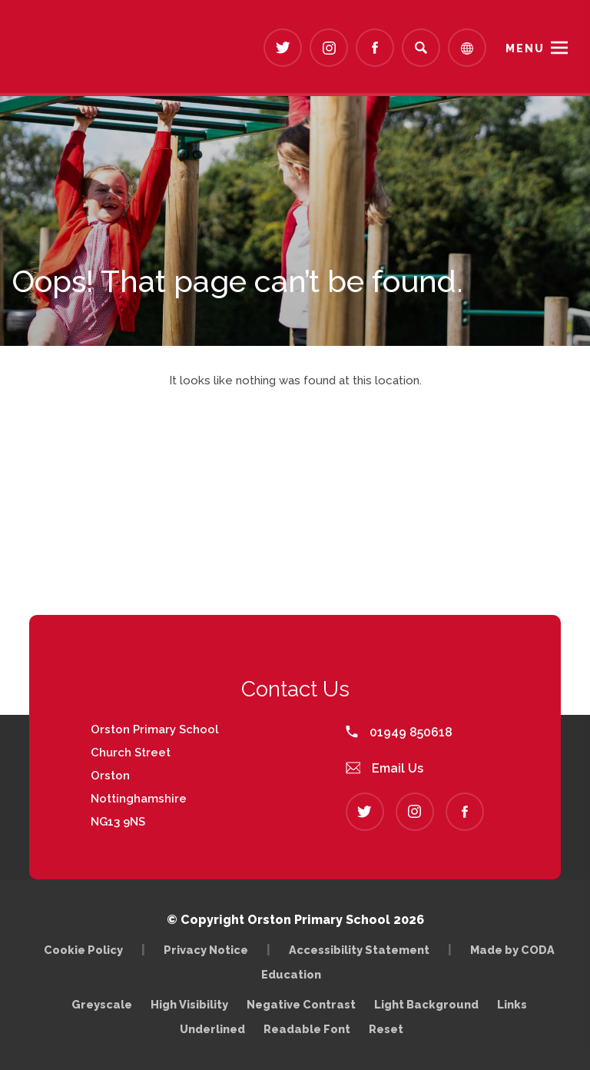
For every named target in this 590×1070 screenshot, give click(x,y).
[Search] (421, 47)
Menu (525, 48)
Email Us (385, 768)
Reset (386, 1028)
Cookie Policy (83, 949)
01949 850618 (399, 732)
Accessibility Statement (359, 949)
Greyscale (101, 1004)
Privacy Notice (206, 949)
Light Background (426, 1004)
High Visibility (189, 1004)
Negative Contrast (301, 1004)
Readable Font (307, 1028)
